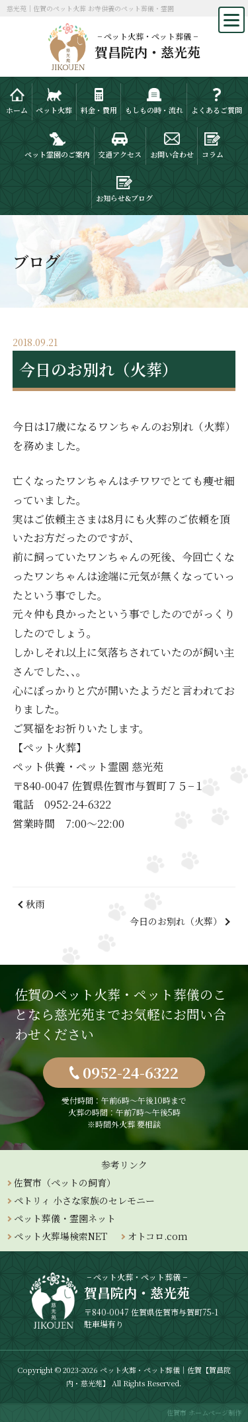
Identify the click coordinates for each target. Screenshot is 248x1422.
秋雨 (35, 904)
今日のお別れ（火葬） (176, 921)
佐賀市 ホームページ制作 (204, 1412)
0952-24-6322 (131, 1072)
